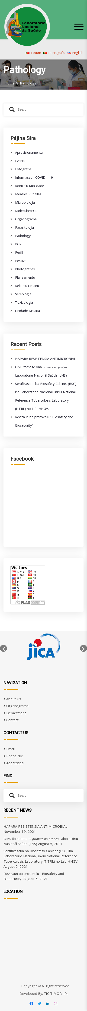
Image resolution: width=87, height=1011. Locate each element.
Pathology (23, 236)
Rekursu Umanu (27, 286)
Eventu (20, 161)
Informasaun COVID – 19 (34, 177)
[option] (43, 648)
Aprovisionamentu (29, 152)
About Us (12, 698)
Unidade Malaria (27, 311)
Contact (11, 720)
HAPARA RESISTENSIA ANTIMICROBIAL (45, 358)
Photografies (25, 269)
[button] (3, 648)
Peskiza (20, 261)
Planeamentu (25, 277)
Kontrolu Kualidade (29, 186)
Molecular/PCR (26, 211)
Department (14, 713)
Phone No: (13, 756)
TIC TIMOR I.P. (56, 993)
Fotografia (23, 169)
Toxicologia (24, 302)
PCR (18, 244)
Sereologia (23, 294)
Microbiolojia (25, 202)
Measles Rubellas (28, 194)
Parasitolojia (24, 227)
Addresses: (13, 763)
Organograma (26, 219)
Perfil (19, 252)
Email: (9, 748)
